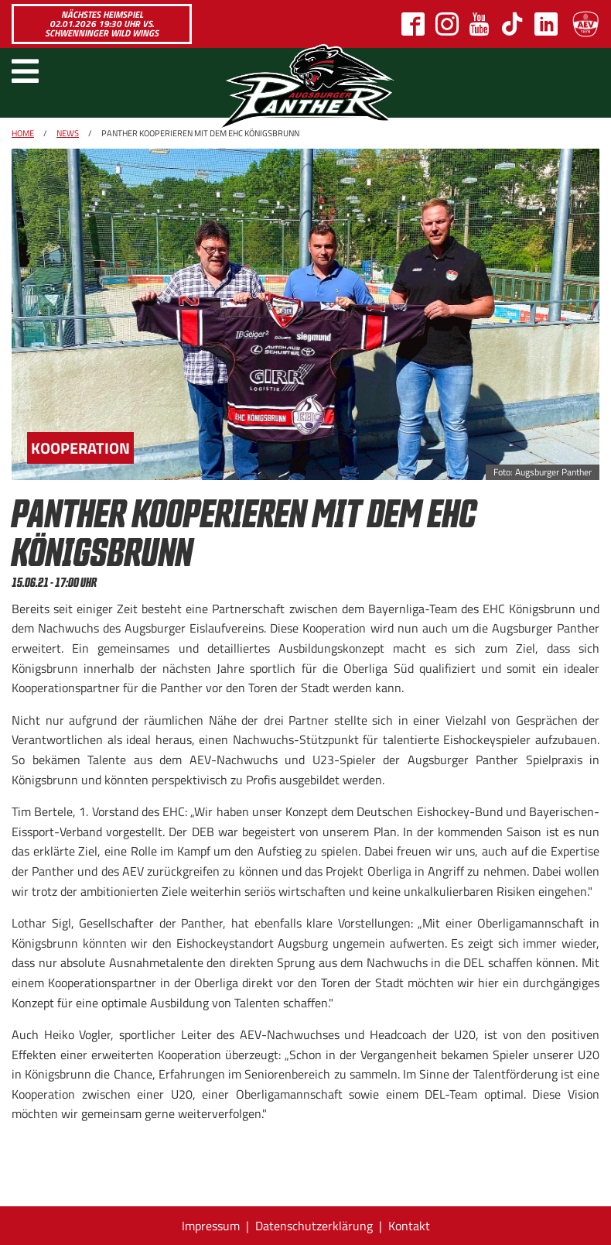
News (67, 133)
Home (23, 133)
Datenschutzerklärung (314, 1225)
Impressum (211, 1225)
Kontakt (409, 1225)
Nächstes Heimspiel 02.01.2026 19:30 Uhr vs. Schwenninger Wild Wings (102, 23)
